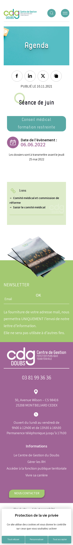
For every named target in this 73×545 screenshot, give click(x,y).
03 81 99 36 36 (36, 378)
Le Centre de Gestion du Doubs (36, 455)
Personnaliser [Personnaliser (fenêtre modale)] (36, 539)
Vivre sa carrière (37, 475)
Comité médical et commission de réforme (34, 200)
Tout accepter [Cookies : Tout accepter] (60, 539)
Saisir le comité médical (29, 207)
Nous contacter (26, 493)
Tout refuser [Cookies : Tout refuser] (13, 539)
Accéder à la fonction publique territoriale (37, 468)
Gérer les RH (36, 462)
